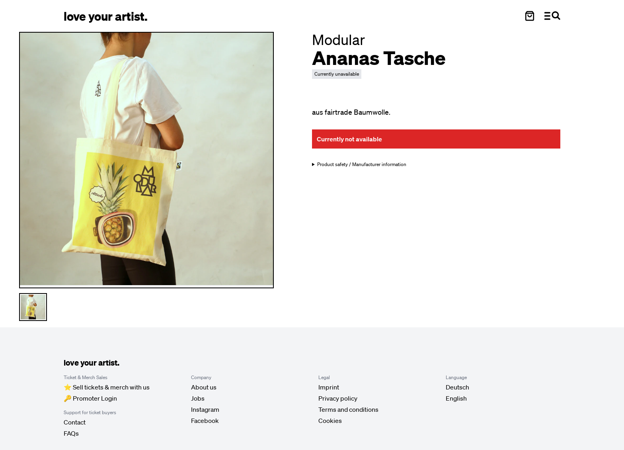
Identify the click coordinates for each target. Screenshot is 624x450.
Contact (75, 422)
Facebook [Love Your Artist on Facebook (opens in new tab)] (205, 421)
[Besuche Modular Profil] (338, 39)
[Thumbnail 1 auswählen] (33, 307)
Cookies (330, 421)
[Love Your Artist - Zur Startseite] (106, 15)
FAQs (71, 433)
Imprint (328, 387)
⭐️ (107, 387)
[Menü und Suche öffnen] (552, 16)
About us (203, 387)
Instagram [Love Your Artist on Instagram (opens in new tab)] (205, 409)
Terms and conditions (348, 409)
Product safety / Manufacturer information (361, 164)
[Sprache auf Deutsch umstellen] (457, 387)
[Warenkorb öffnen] (530, 16)
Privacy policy (337, 398)
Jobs (198, 398)
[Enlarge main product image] (146, 159)
